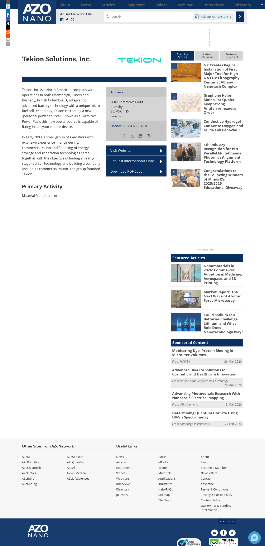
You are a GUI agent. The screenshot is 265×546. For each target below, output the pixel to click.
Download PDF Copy (126, 171)
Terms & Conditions (214, 469)
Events (163, 447)
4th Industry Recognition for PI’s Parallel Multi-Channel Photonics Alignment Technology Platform (223, 146)
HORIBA (185, 344)
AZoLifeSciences (78, 458)
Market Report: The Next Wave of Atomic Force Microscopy (223, 281)
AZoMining (29, 463)
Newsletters (209, 452)
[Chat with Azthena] (254, 537)
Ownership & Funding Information (216, 487)
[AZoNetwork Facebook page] (67, 20)
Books (162, 436)
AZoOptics (29, 452)
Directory (122, 469)
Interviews (123, 463)
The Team (165, 480)
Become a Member (214, 447)
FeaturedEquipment (231, 55)
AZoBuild (28, 458)
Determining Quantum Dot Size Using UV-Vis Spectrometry (207, 395)
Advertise (207, 463)
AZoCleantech (31, 447)
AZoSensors (75, 436)
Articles (121, 442)
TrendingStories (182, 55)
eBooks (163, 442)
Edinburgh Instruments (195, 403)
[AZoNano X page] (72, 20)
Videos (120, 452)
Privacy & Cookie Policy (216, 474)
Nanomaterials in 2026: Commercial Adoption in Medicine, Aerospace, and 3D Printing (223, 260)
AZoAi (71, 447)
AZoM (26, 436)
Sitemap (164, 474)
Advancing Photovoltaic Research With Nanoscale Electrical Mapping (202, 376)
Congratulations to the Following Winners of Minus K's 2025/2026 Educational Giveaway (222, 168)
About (205, 436)
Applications (167, 458)
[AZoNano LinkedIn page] (61, 20)
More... (237, 5)
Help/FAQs (165, 469)
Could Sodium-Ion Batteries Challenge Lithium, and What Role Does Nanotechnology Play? (222, 308)
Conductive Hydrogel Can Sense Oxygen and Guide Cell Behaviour (221, 119)
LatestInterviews (207, 55)
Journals (122, 474)
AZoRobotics (30, 442)
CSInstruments (189, 385)
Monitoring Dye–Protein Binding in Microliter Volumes (199, 336)
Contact (206, 458)
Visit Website (120, 150)
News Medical (77, 452)
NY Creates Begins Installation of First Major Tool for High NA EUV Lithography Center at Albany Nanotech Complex (222, 74)
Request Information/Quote (132, 161)
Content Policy (211, 480)
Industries (165, 463)
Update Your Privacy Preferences (53, 541)
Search (205, 442)
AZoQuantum (76, 442)
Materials (165, 452)
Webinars (123, 458)
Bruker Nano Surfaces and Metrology (204, 362)
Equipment (124, 447)
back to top (227, 500)
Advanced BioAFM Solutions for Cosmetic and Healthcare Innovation (204, 354)
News (120, 436)
